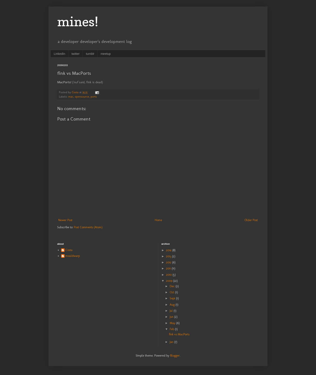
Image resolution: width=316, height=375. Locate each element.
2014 (169, 250)
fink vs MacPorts (179, 334)
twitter (76, 53)
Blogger (175, 355)
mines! (77, 21)
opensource (82, 96)
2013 (169, 256)
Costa (68, 250)
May (173, 323)
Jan (172, 342)
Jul (172, 311)
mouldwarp (72, 256)
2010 (169, 275)
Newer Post (65, 220)
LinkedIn (59, 53)
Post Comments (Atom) (88, 227)
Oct (172, 292)
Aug (173, 305)
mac (70, 96)
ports (94, 96)
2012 (169, 262)
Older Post (251, 220)
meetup (106, 53)
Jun (172, 317)
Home (158, 220)
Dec (173, 286)
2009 (169, 281)
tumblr (90, 53)
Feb (172, 329)
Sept (173, 298)
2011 (169, 268)
